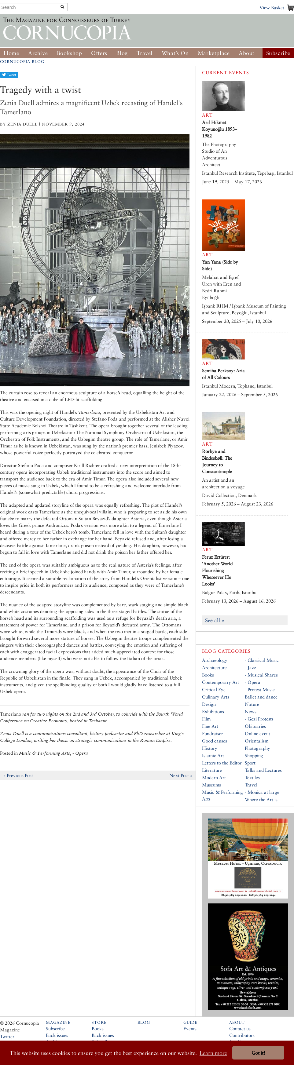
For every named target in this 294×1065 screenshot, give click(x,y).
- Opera (252, 682)
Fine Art (210, 726)
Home (11, 53)
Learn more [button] (213, 1053)
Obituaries (255, 726)
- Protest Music (260, 689)
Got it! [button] (258, 1053)
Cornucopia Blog (22, 61)
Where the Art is (261, 799)
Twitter (7, 1036)
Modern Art (214, 777)
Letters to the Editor (222, 762)
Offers (99, 53)
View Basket (271, 7)
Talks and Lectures (263, 770)
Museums (211, 784)
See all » (215, 620)
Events (190, 1028)
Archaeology (214, 660)
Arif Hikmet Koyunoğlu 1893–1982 (219, 129)
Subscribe (278, 53)
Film (206, 718)
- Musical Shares (261, 674)
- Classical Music (262, 660)
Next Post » (181, 775)
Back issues (57, 1035)
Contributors (242, 1035)
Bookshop (69, 53)
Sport (250, 762)
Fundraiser (212, 733)
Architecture (214, 667)
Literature (212, 770)
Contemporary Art (220, 682)
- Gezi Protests (259, 718)
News (250, 711)
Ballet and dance (261, 696)
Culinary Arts (215, 696)
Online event (257, 733)
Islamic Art (213, 755)
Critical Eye (214, 689)
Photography (257, 748)
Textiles (252, 777)
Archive (38, 53)
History (209, 748)
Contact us (240, 1028)
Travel (145, 53)
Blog (121, 53)
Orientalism (256, 740)
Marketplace (214, 53)
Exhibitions (213, 711)
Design (209, 704)
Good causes (214, 740)
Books (208, 674)
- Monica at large (262, 792)
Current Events (225, 72)
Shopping (254, 755)
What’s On (175, 53)
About (247, 53)
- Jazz (250, 667)
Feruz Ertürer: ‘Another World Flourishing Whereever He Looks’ (217, 570)
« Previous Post (18, 775)
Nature (252, 704)
